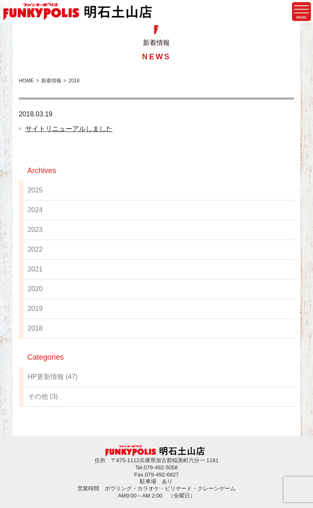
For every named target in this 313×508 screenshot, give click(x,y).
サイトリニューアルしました (69, 128)
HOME (26, 81)
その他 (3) (43, 396)
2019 (35, 308)
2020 (35, 288)
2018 (35, 328)
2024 (35, 209)
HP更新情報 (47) (53, 376)
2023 (35, 229)
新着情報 (51, 81)
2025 (35, 190)
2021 (35, 269)
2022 (35, 249)
